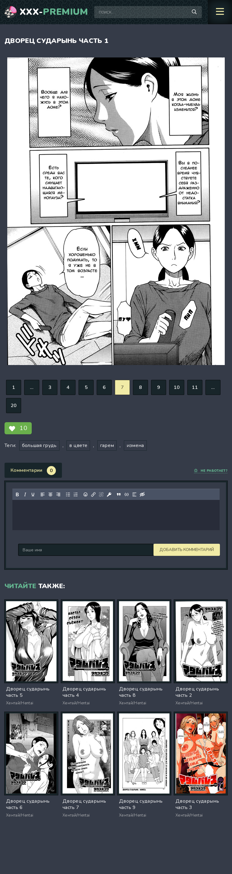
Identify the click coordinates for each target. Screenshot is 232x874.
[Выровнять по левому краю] (43, 494)
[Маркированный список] (68, 494)
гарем (107, 445)
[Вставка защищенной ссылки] (109, 494)
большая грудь (39, 445)
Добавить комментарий (45, 550)
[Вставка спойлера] (134, 494)
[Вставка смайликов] (85, 494)
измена (135, 445)
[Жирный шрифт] (17, 494)
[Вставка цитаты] (119, 494)
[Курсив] (25, 494)
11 (195, 387)
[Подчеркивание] (33, 494)
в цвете (78, 445)
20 (14, 405)
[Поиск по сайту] (194, 12)
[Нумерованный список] (76, 494)
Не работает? (210, 470)
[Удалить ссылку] (101, 494)
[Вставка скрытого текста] (142, 494)
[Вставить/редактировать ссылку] (93, 494)
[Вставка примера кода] (126, 494)
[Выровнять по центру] (50, 494)
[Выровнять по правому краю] (58, 494)
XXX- (54, 12)
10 (177, 387)
